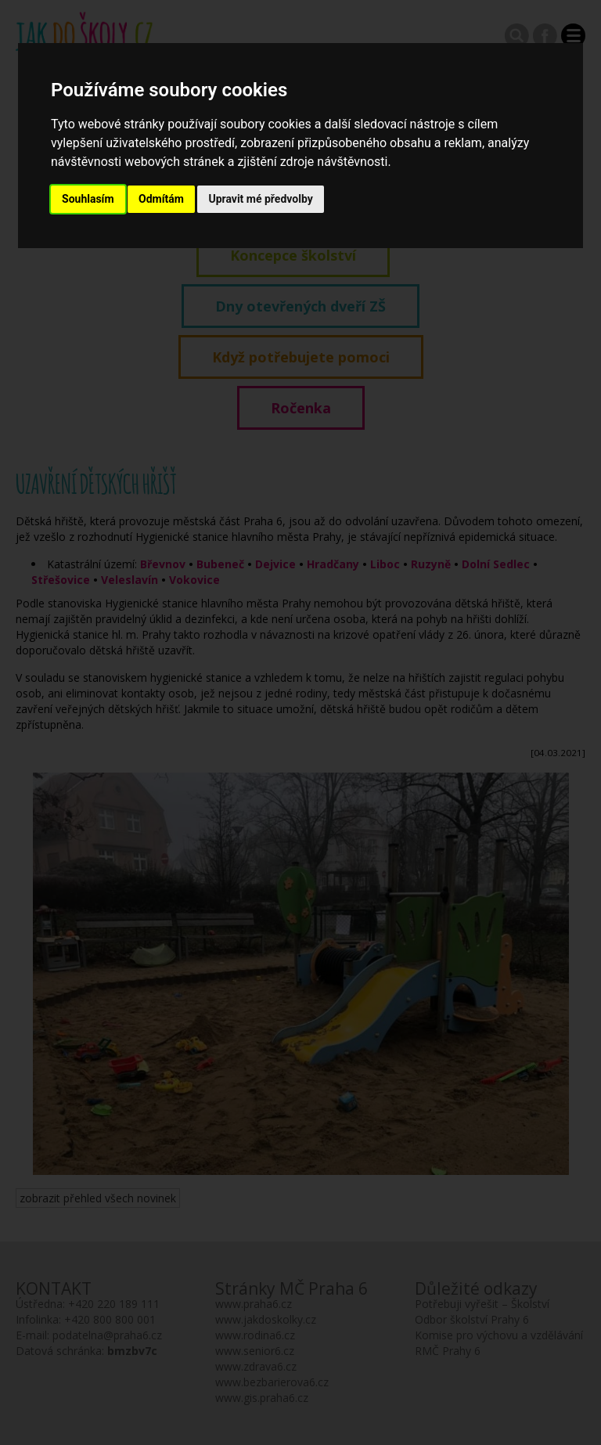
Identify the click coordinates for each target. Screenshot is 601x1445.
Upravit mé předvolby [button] (260, 199)
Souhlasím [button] (88, 199)
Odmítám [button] (161, 199)
